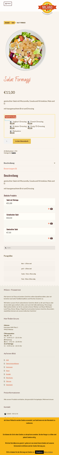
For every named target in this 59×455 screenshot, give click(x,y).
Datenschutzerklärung (12, 363)
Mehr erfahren (48, 452)
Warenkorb (9, 385)
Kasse (8, 370)
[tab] (29, 163)
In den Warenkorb (21, 141)
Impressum (9, 367)
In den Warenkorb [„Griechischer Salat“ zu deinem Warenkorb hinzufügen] (51, 223)
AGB (7, 360)
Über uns (8, 381)
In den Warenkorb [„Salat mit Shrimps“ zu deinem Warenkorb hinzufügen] (51, 209)
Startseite (7, 23)
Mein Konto (9, 378)
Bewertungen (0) (10, 169)
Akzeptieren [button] (39, 452)
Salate (13, 23)
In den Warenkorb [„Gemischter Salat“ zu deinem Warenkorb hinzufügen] (51, 238)
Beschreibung (9, 163)
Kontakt (8, 374)
